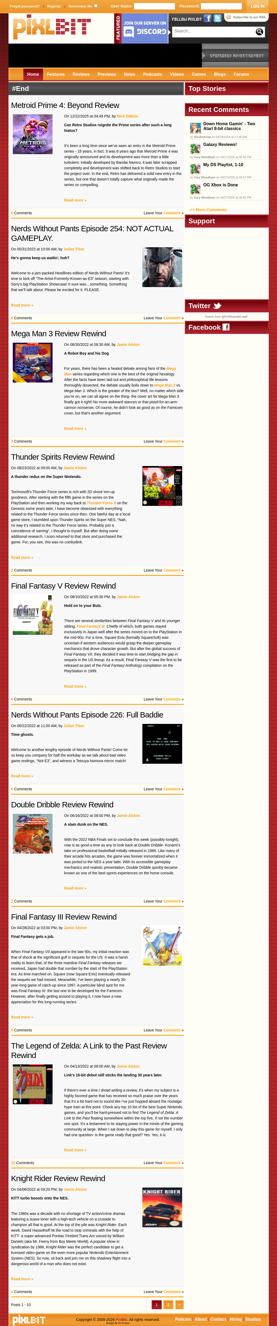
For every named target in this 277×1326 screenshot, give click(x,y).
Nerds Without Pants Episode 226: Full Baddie (87, 714)
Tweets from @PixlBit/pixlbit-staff (226, 316)
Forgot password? (25, 6)
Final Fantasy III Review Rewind (64, 916)
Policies (183, 1319)
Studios (253, 1319)
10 (13, 1163)
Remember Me (80, 6)
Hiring (236, 1319)
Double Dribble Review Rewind (62, 804)
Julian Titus (73, 249)
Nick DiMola (127, 116)
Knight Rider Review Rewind (58, 1178)
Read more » (75, 200)
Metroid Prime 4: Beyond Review (65, 105)
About (201, 1319)
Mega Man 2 (164, 385)
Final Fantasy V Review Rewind (63, 585)
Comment (172, 213)
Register (54, 6)
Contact (218, 1319)
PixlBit (52, 28)
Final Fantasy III (91, 626)
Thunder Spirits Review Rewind (63, 456)
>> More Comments (208, 209)
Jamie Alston (128, 344)
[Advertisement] (105, 56)
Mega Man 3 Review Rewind (58, 333)
